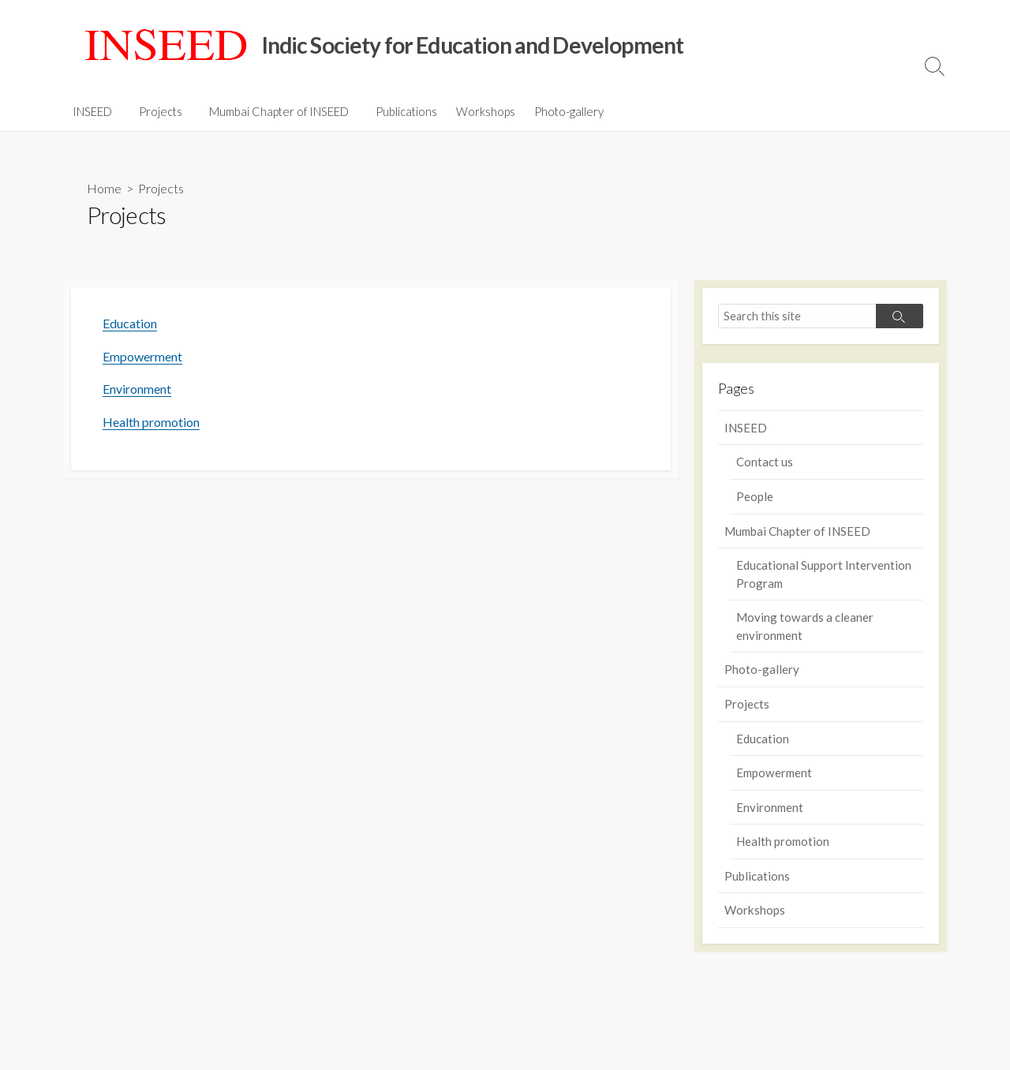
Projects (158, 111)
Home (104, 188)
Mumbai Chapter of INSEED (274, 111)
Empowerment (142, 356)
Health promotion (151, 421)
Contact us (764, 462)
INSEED (92, 111)
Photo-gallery (562, 111)
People (754, 496)
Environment (137, 388)
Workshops (478, 111)
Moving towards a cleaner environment (804, 626)
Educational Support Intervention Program (823, 574)
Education (130, 323)
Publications (399, 111)
